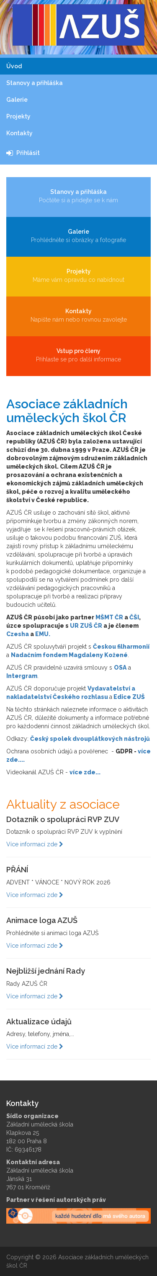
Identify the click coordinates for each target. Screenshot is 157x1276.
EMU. (42, 634)
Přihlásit (23, 153)
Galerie (17, 99)
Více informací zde (34, 844)
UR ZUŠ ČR (86, 625)
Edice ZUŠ (129, 696)
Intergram (21, 676)
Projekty (18, 116)
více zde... (84, 772)
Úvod (14, 66)
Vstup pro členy (78, 355)
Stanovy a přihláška (34, 83)
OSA (120, 667)
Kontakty (19, 133)
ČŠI (134, 617)
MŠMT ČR (109, 617)
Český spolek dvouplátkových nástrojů (90, 738)
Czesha (17, 634)
